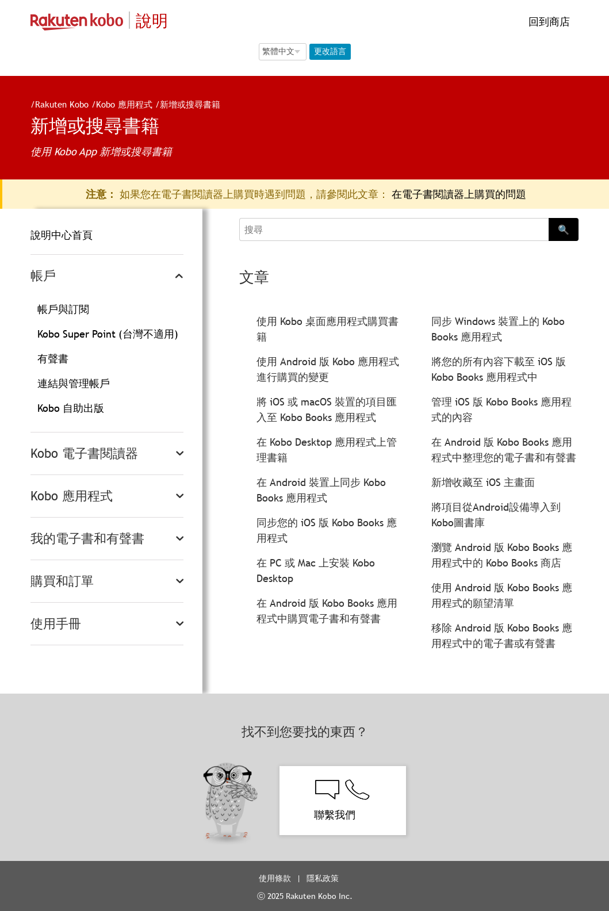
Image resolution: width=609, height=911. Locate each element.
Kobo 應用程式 (119, 104)
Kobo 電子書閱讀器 (84, 453)
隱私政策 (324, 878)
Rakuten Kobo (57, 104)
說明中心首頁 (61, 235)
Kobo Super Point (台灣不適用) (107, 333)
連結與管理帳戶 (73, 383)
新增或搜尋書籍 (185, 104)
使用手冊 (55, 623)
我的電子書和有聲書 (87, 538)
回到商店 (548, 21)
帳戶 (43, 276)
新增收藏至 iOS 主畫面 (483, 482)
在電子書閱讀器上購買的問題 (459, 194)
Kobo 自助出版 (70, 408)
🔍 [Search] (563, 229)
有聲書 (52, 358)
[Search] (394, 229)
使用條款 (275, 878)
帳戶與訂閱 (63, 309)
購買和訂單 (62, 581)
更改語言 (330, 51)
